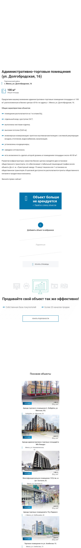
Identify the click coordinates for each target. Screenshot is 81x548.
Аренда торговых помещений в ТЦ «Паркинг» (40, 512)
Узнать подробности (40, 318)
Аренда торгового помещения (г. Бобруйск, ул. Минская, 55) (40, 409)
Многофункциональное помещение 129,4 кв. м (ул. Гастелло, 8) (40, 479)
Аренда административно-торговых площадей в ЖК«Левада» (40, 443)
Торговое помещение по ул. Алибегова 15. (40, 544)
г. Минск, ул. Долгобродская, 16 (18, 84)
